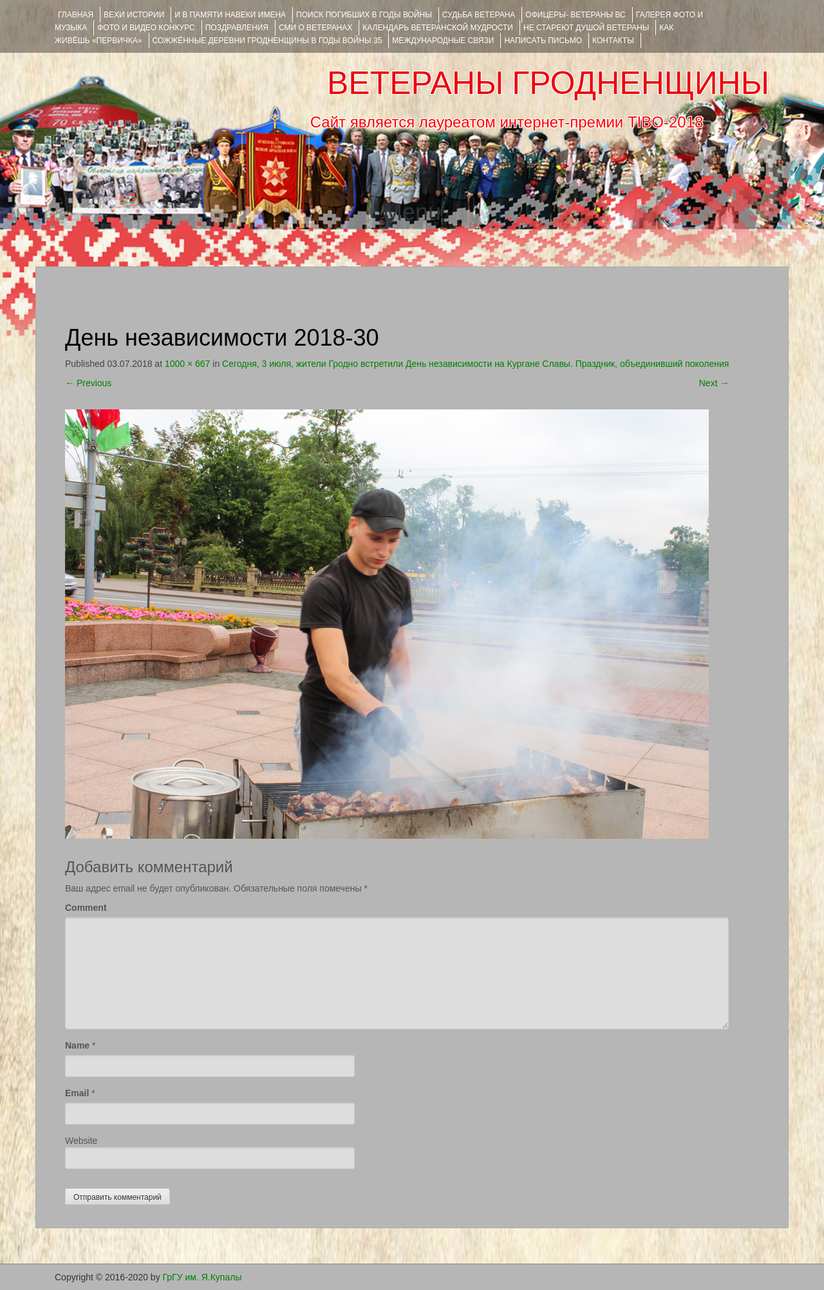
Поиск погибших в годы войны (364, 14)
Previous (88, 383)
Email (77, 1093)
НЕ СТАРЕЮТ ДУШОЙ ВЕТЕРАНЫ (586, 27)
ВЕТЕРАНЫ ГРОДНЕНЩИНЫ (548, 83)
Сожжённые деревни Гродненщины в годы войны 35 (267, 40)
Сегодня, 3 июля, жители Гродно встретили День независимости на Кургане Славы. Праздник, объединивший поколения (475, 364)
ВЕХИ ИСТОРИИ (134, 14)
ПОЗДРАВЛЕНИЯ (236, 27)
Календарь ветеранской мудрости (437, 27)
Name (77, 1045)
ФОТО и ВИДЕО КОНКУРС (145, 27)
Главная (75, 14)
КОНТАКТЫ (613, 40)
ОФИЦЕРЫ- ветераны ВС (575, 14)
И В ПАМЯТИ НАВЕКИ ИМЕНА (230, 14)
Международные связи (443, 40)
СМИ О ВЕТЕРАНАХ (315, 27)
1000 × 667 (187, 364)
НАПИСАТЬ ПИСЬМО (543, 40)
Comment (86, 907)
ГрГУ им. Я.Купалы (202, 1277)
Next (714, 383)
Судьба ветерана (479, 14)
